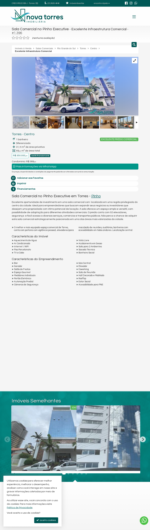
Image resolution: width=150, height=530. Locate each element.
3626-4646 (54, 3)
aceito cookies (46, 520)
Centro (27, 130)
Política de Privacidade (19, 507)
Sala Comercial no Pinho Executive (39, 29)
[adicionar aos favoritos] (70, 464)
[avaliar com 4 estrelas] (24, 34)
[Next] (143, 435)
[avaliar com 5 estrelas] (27, 34)
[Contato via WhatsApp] (144, 520)
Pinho (96, 192)
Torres (16, 130)
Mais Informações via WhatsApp (34, 162)
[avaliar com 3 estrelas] (20, 34)
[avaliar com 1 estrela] (13, 34)
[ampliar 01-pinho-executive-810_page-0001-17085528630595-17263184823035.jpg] (63, 82)
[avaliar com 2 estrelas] (17, 34)
